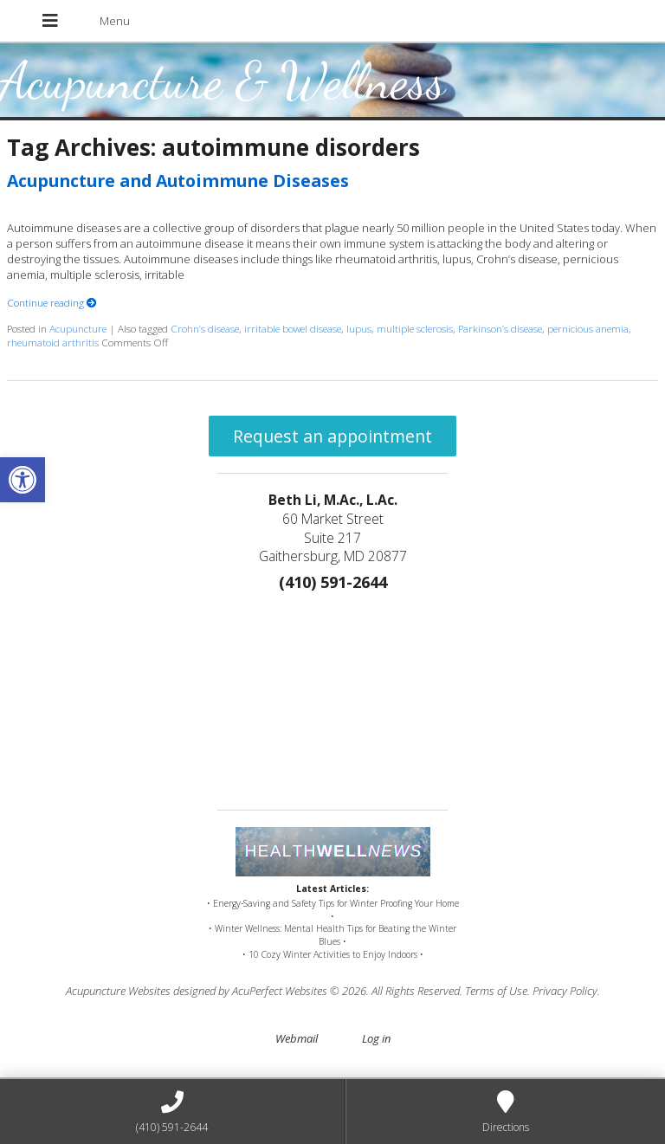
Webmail (296, 1038)
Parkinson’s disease (500, 328)
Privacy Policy (565, 991)
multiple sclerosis (415, 328)
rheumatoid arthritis (53, 342)
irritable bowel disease (292, 328)
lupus (358, 328)
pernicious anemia (588, 328)
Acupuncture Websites (118, 991)
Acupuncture (78, 328)
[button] (22, 479)
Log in (376, 1038)
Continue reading (52, 302)
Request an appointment (332, 436)
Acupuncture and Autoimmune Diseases (178, 180)
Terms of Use (496, 991)
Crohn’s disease (205, 328)
